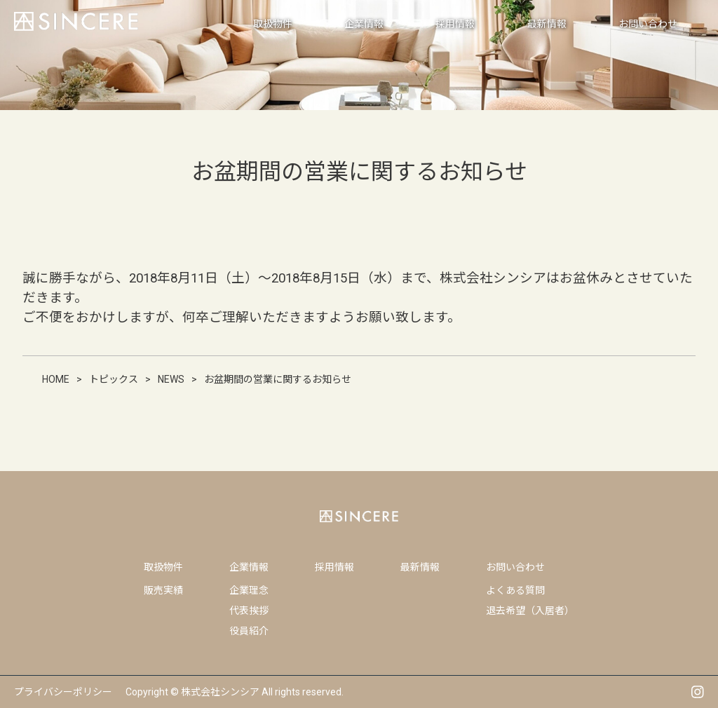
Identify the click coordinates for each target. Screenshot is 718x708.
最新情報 (420, 567)
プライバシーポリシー (63, 691)
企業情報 (249, 567)
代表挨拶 (249, 610)
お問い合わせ (515, 567)
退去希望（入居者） (530, 610)
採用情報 (334, 567)
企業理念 (249, 590)
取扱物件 (163, 567)
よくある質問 (515, 590)
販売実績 (163, 590)
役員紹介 (249, 630)
